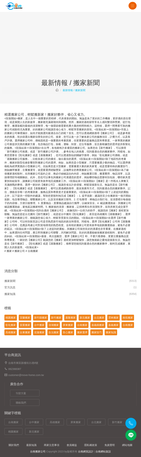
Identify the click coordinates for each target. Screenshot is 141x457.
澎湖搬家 (53, 325)
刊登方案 (21, 393)
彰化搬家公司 (107, 155)
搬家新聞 (9, 280)
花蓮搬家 (39, 332)
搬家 (9, 250)
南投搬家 (128, 317)
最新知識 (31, 445)
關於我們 (14, 445)
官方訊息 (9, 287)
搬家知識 (9, 294)
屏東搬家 (68, 325)
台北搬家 (99, 317)
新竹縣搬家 (40, 317)
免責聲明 (109, 445)
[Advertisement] (70, 51)
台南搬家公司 (38, 451)
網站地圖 (127, 445)
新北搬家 (85, 317)
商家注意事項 (51, 445)
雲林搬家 (113, 317)
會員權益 (72, 445)
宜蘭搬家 (25, 317)
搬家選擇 (82, 332)
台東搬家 (25, 332)
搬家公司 (20, 250)
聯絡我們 (21, 402)
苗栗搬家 (25, 325)
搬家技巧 (96, 332)
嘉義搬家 (113, 325)
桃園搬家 (11, 317)
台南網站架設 (103, 451)
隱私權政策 (90, 445)
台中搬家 (39, 325)
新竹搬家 (56, 317)
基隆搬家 (45, 155)
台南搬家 (33, 250)
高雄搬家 (11, 332)
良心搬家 (68, 332)
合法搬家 (53, 332)
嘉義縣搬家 (97, 325)
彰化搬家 (25, 155)
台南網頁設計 (85, 451)
